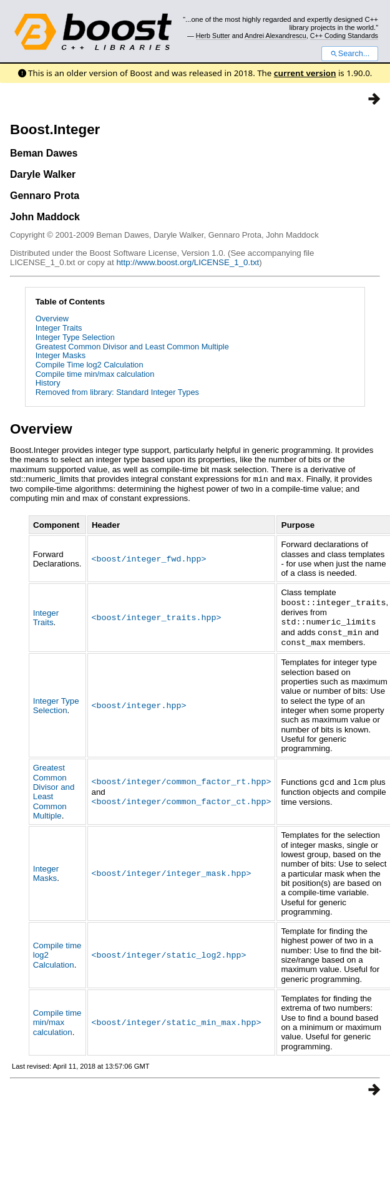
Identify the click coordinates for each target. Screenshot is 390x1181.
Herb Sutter (213, 35)
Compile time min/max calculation (95, 374)
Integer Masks (60, 355)
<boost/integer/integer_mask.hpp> (171, 870)
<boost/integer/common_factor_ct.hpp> (181, 798)
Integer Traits (59, 328)
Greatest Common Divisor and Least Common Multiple (132, 346)
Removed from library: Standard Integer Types (117, 392)
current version (305, 73)
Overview (52, 318)
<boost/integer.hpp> (139, 701)
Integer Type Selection (75, 337)
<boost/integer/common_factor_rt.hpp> (181, 778)
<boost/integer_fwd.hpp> (149, 557)
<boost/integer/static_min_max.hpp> (176, 1018)
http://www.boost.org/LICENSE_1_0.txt (187, 262)
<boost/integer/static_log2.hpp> (169, 951)
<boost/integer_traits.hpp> (157, 615)
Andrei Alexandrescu (275, 35)
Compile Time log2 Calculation (90, 364)
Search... (349, 53)
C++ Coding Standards (344, 35)
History (48, 382)
